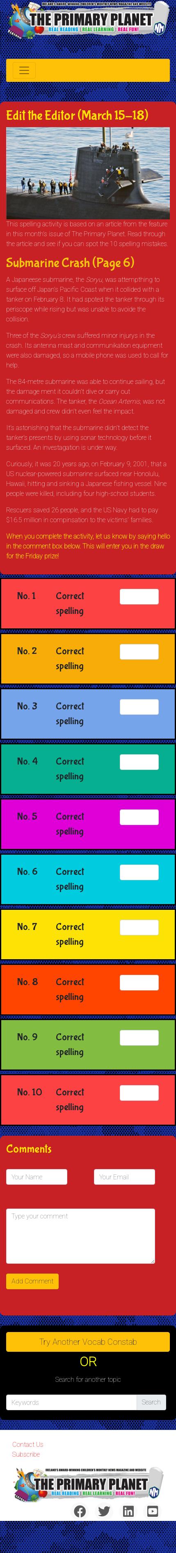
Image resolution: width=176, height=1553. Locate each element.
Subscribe (26, 1454)
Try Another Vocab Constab (88, 1342)
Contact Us (27, 1444)
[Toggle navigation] (24, 70)
